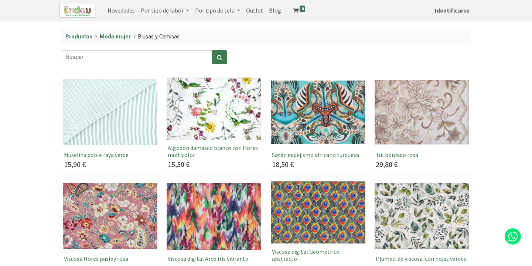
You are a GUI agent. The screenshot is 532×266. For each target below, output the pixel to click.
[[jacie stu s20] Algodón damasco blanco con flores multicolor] (214, 125)
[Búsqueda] (219, 57)
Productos (78, 37)
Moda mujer (115, 37)
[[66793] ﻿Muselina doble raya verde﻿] (110, 125)
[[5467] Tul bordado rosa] (422, 125)
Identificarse (450, 10)
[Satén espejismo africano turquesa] (318, 125)
